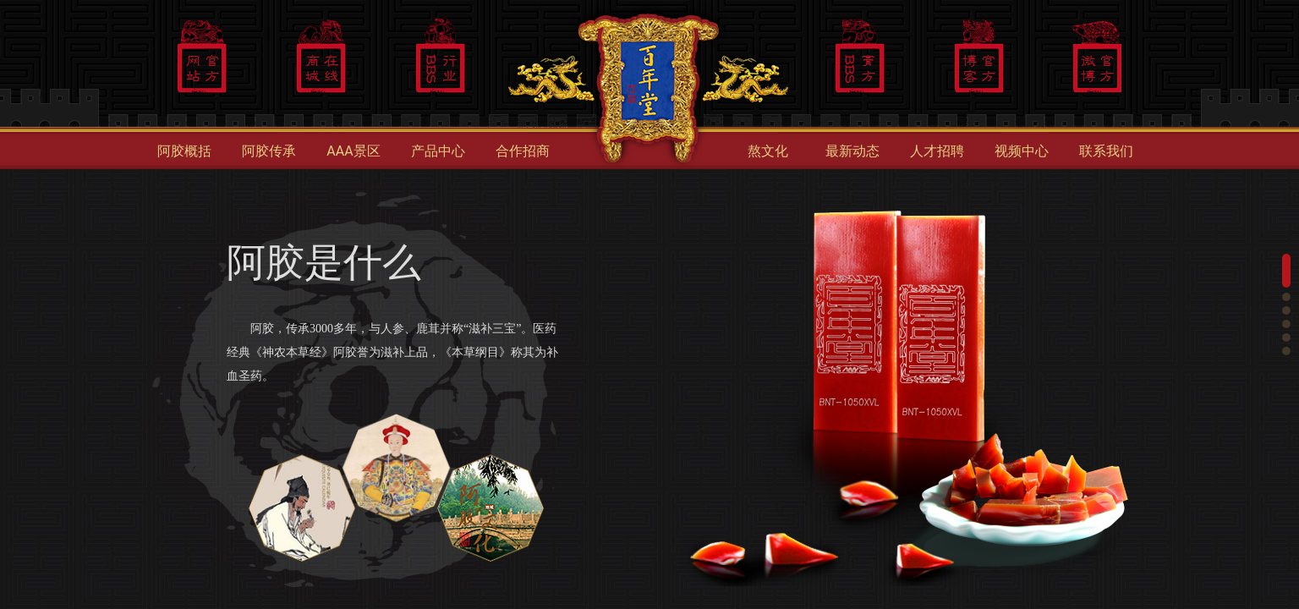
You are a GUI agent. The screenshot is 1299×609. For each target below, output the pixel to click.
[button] (1286, 271)
